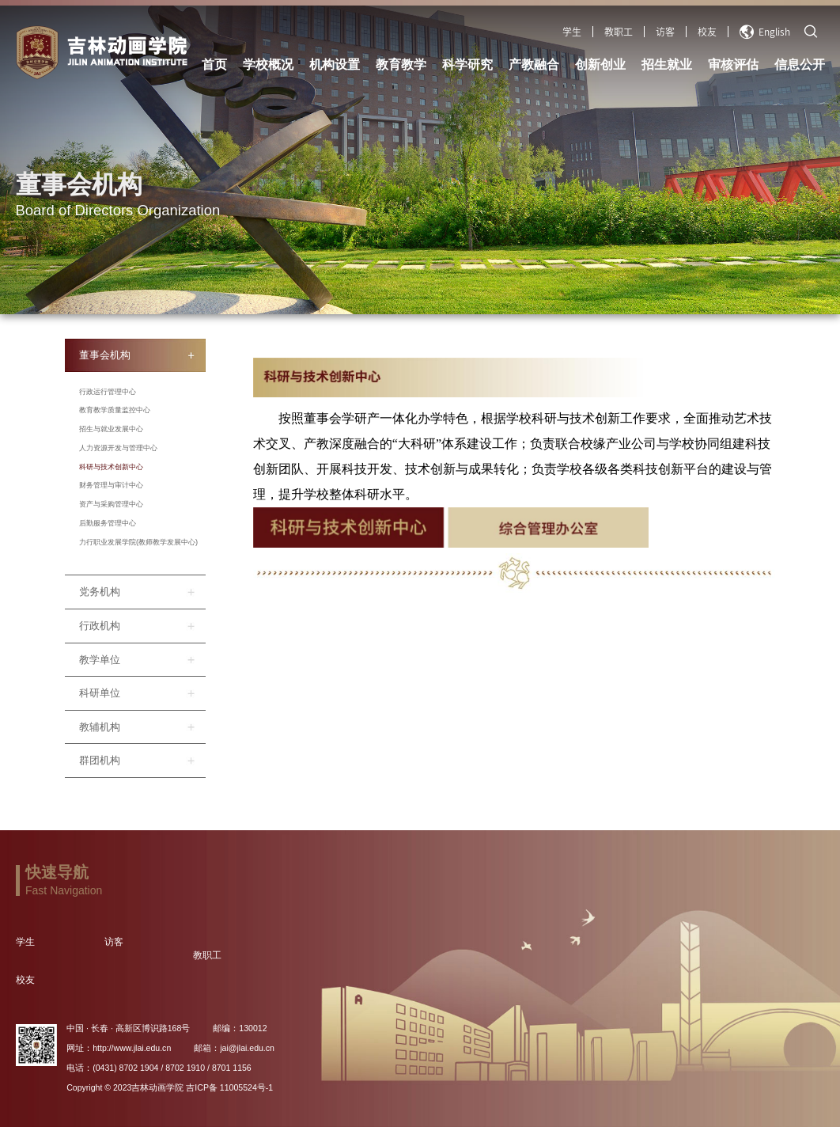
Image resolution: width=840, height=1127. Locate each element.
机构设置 (334, 64)
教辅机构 (99, 727)
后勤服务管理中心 (107, 523)
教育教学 (401, 64)
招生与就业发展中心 (111, 429)
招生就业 (666, 64)
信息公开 (799, 64)
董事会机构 (105, 355)
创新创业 (600, 64)
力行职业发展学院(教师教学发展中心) (138, 542)
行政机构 (99, 626)
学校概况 (268, 64)
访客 (665, 31)
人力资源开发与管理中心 (118, 448)
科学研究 (467, 64)
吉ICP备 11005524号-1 (229, 1087)
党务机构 (99, 592)
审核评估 (733, 64)
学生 (571, 31)
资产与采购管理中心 (111, 504)
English (765, 31)
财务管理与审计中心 (111, 485)
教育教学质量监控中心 (114, 410)
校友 (707, 31)
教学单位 (99, 660)
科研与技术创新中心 (111, 467)
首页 (214, 64)
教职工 (618, 31)
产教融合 (534, 64)
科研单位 (99, 693)
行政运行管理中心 (107, 392)
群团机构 (99, 760)
